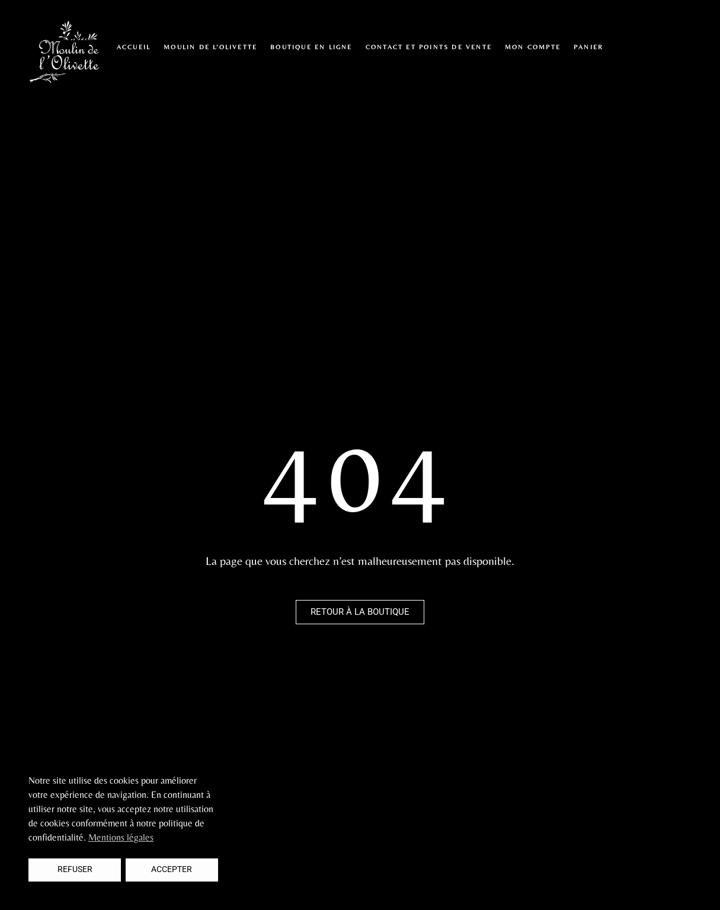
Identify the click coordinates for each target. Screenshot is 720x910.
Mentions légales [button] (120, 837)
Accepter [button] (171, 869)
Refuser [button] (74, 869)
